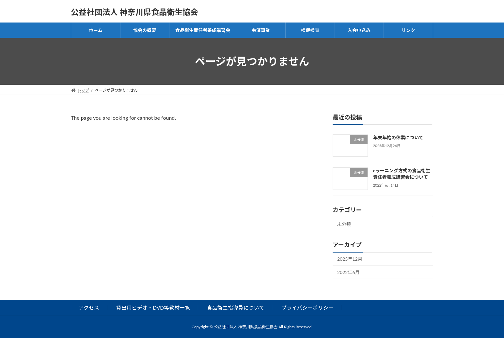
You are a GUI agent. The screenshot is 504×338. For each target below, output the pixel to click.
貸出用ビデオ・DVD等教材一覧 (153, 308)
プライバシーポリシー (307, 308)
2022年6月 (348, 272)
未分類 (344, 224)
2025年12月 (349, 259)
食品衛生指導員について (235, 308)
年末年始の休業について (398, 137)
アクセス (89, 308)
